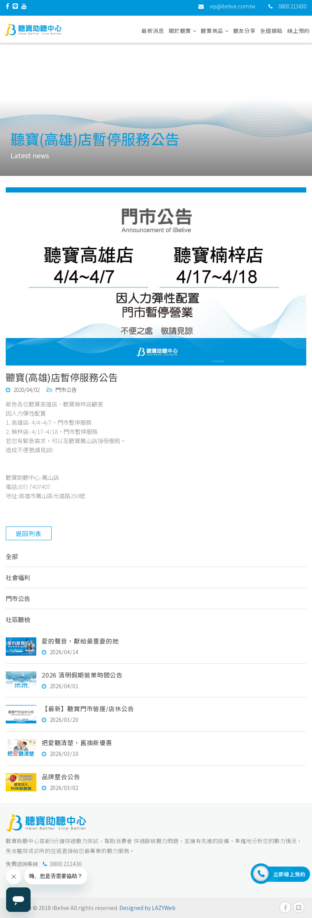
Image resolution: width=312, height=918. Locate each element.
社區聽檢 (18, 619)
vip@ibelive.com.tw (232, 9)
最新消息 (152, 34)
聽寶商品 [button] (214, 34)
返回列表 (28, 533)
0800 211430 (292, 9)
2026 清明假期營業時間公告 (82, 674)
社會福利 (18, 577)
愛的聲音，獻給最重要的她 (80, 640)
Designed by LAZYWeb (147, 908)
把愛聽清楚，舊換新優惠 (77, 742)
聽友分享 (244, 34)
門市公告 (18, 598)
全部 (12, 556)
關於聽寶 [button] (182, 34)
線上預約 (298, 34)
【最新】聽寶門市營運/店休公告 (88, 708)
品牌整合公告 (61, 776)
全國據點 (271, 34)
